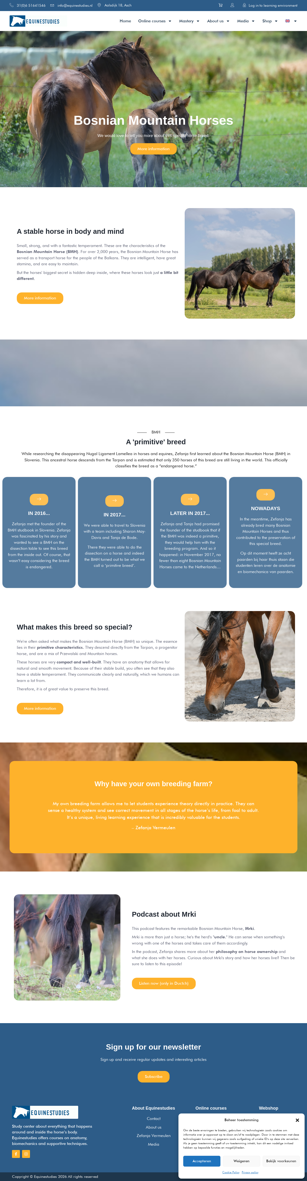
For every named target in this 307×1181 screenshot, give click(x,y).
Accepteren (202, 1161)
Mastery (189, 21)
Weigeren (241, 1161)
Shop (270, 21)
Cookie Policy (230, 1172)
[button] (297, 1120)
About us (218, 21)
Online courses (155, 21)
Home (125, 21)
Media (246, 21)
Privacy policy (250, 1172)
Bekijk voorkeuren (281, 1161)
